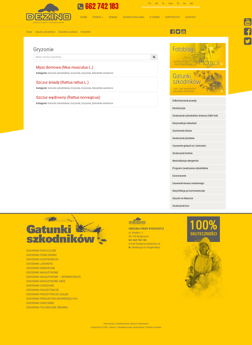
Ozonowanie (179, 175)
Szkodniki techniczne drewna (47, 307)
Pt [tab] (178, 3)
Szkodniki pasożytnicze (42, 290)
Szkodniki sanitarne (68, 32)
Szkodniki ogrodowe (40, 285)
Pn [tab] (149, 3)
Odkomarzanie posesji (184, 100)
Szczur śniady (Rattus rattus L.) (62, 82)
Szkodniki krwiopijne (40, 268)
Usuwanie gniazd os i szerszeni (189, 145)
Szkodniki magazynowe (42, 272)
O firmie (155, 17)
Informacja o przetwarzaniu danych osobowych (126, 323)
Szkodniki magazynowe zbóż (45, 281)
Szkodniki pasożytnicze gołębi (47, 294)
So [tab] (184, 3)
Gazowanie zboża (182, 130)
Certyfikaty (172, 17)
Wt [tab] (156, 3)
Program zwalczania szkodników (190, 168)
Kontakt (190, 17)
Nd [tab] (191, 3)
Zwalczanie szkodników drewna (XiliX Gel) (195, 115)
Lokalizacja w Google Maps (145, 247)
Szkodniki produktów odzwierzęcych (52, 298)
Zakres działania (133, 17)
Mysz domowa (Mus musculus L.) (64, 67)
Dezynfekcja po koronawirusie (188, 190)
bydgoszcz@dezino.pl (148, 243)
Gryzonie (75, 73)
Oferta (97, 17)
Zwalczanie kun (180, 205)
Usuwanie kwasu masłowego (188, 183)
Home (83, 17)
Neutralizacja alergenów (185, 160)
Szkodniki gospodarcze (42, 259)
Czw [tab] (171, 3)
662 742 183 (102, 6)
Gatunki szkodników (45, 32)
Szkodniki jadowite (39, 263)
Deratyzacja (178, 108)
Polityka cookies (153, 327)
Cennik (113, 17)
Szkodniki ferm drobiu (41, 255)
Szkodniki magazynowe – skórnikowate (53, 276)
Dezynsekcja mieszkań (184, 123)
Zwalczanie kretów (182, 153)
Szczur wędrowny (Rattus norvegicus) (68, 97)
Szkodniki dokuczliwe (41, 250)
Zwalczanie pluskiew (183, 138)
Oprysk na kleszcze (182, 198)
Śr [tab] (163, 3)
